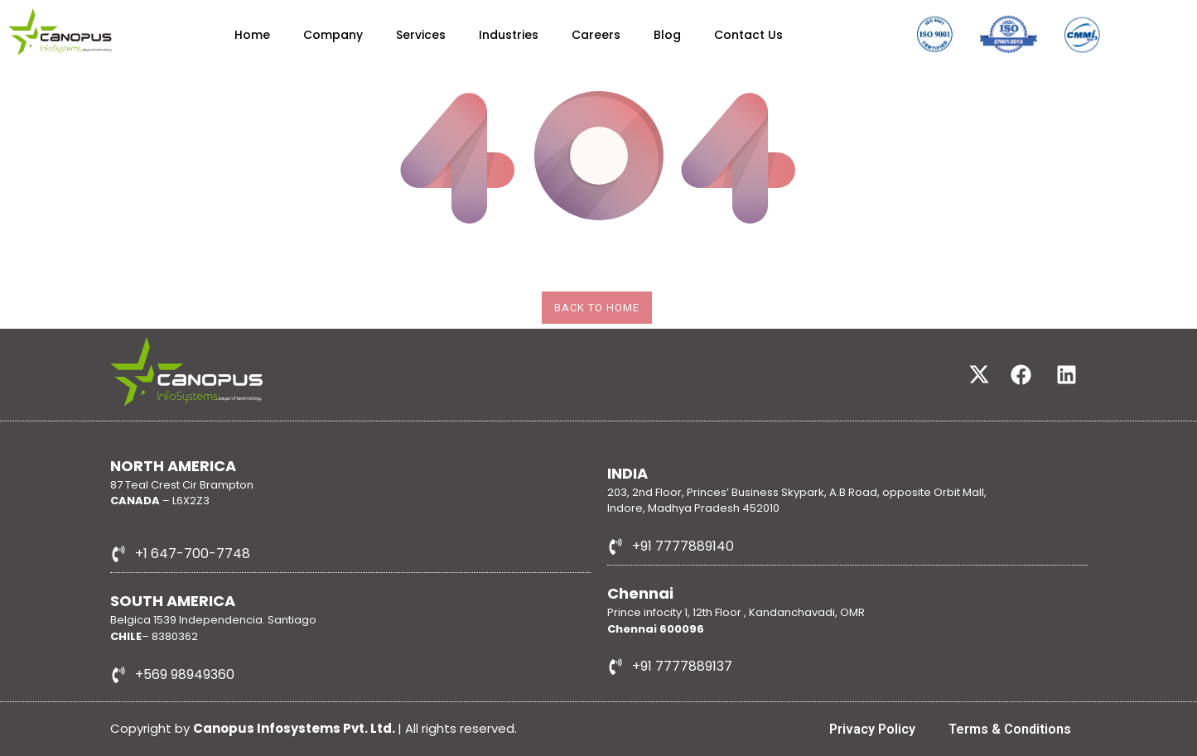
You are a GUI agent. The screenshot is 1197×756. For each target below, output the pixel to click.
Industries (508, 34)
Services (421, 34)
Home (252, 34)
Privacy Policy (872, 729)
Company (333, 34)
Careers (596, 34)
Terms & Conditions (1009, 729)
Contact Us (748, 34)
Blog (667, 34)
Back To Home (597, 307)
